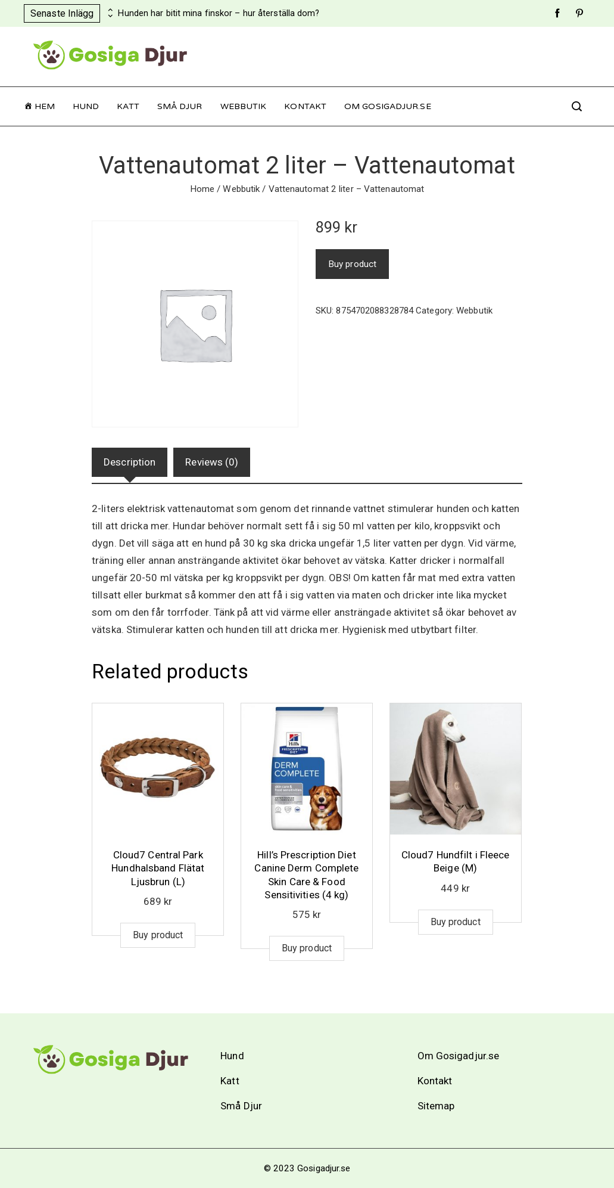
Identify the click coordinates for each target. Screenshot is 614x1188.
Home (202, 189)
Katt (128, 106)
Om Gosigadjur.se (387, 106)
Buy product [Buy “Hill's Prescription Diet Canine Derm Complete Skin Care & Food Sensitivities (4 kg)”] (307, 948)
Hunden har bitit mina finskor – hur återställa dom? (218, 13)
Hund (86, 106)
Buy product (352, 264)
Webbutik (243, 106)
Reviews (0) (211, 462)
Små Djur (179, 106)
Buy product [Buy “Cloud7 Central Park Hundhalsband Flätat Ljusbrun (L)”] (158, 935)
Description (129, 462)
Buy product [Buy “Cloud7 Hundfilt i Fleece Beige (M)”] (456, 922)
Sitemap (436, 1106)
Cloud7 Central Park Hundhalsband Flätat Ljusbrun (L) (157, 868)
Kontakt (305, 106)
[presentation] (109, 10)
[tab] (129, 462)
